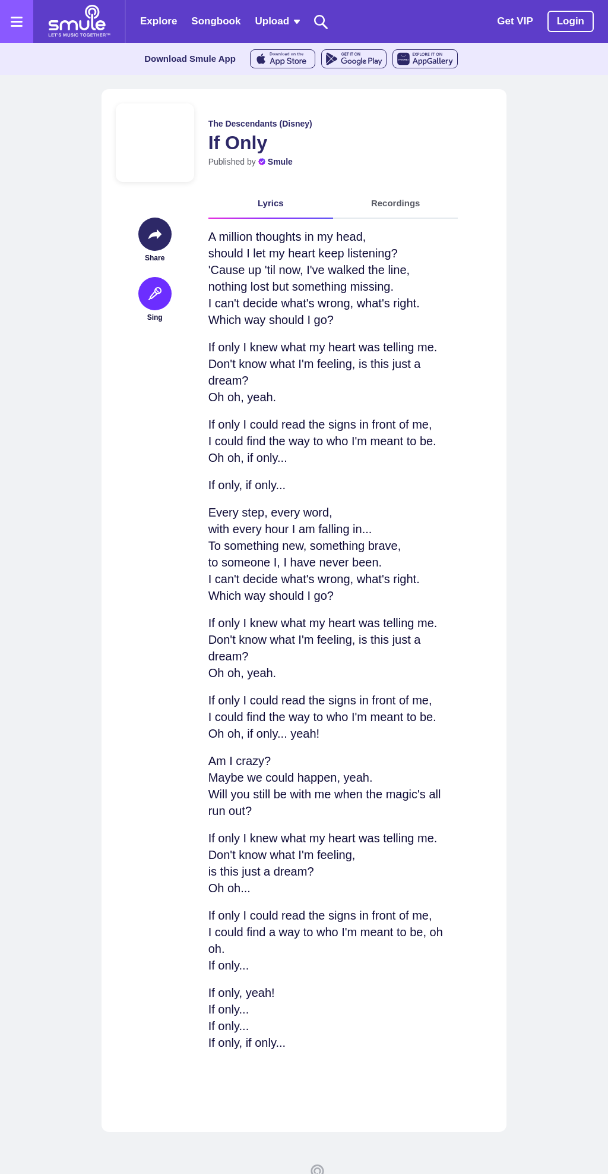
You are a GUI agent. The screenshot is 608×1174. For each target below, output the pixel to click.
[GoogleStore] (354, 58)
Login (570, 21)
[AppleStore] (282, 58)
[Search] (321, 22)
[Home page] (79, 21)
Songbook (215, 21)
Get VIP (515, 21)
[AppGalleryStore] (425, 58)
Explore (158, 21)
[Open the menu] (16, 21)
